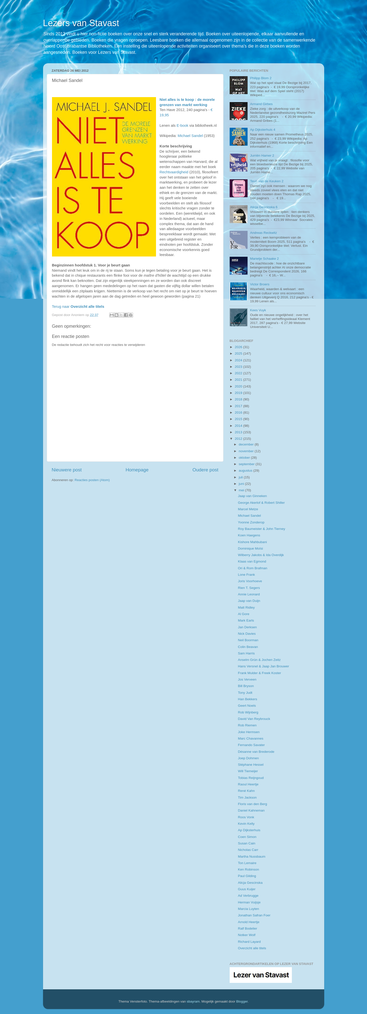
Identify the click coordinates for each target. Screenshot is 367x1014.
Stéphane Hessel (250, 764)
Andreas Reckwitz (263, 233)
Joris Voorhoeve (250, 581)
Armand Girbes (261, 104)
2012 (239, 439)
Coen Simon (247, 837)
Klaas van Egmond (252, 561)
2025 (239, 353)
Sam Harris (246, 653)
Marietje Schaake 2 (264, 258)
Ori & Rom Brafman (252, 568)
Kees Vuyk (258, 310)
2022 (239, 373)
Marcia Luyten (248, 909)
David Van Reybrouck (254, 719)
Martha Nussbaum (251, 856)
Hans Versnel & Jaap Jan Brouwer (263, 666)
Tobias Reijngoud (251, 778)
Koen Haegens (249, 535)
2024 (239, 360)
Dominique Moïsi (250, 548)
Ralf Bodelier (247, 928)
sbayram (193, 1001)
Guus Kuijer (247, 889)
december (247, 444)
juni (242, 484)
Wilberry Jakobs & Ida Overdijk (261, 555)
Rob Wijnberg (248, 712)
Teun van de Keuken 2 (266, 181)
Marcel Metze (248, 509)
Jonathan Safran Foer (254, 915)
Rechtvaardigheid (173, 172)
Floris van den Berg (252, 804)
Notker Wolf (246, 935)
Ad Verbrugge (248, 895)
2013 (239, 432)
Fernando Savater (251, 745)
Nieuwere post (67, 469)
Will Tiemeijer (248, 771)
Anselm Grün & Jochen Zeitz (259, 660)
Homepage (137, 469)
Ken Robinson (248, 869)
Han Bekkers (247, 699)
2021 (239, 379)
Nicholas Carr (248, 850)
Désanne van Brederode (256, 752)
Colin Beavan (248, 647)
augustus (246, 470)
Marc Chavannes (250, 738)
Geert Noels (247, 705)
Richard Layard (249, 942)
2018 (239, 399)
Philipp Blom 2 (260, 78)
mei (242, 490)
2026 (239, 347)
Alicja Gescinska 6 (263, 207)
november (247, 451)
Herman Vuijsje (249, 902)
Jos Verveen (247, 679)
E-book (182, 125)
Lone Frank (246, 574)
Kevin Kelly (246, 823)
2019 (239, 393)
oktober (245, 457)
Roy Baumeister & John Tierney (261, 529)
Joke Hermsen (249, 732)
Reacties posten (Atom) (92, 480)
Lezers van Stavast (81, 23)
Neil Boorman (248, 640)
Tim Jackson (247, 797)
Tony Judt (245, 693)
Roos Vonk (246, 817)
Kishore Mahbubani (252, 542)
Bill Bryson (246, 686)
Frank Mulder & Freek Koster (259, 673)
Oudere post (205, 469)
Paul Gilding (247, 876)
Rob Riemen (247, 725)
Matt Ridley (246, 607)
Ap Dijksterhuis (249, 830)
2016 (239, 412)
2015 (239, 419)
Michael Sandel (190, 136)
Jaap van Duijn (249, 601)
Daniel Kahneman (251, 810)
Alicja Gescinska (250, 883)
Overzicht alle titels (252, 948)
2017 (239, 406)
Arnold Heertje (248, 922)
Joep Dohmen (248, 758)
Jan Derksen (247, 627)
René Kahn (246, 791)
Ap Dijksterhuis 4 (262, 129)
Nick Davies (247, 633)
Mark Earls (246, 620)
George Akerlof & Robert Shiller (261, 503)
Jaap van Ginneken (252, 496)
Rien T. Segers (249, 588)
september (247, 464)
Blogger (242, 1001)
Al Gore (243, 614)
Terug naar (78, 307)
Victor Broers (259, 284)
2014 (239, 426)
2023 (239, 367)
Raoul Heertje (248, 784)
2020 (239, 386)
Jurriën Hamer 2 (262, 155)
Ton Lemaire (247, 863)
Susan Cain (246, 843)
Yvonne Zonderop (251, 522)
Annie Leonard (249, 594)
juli (241, 477)
